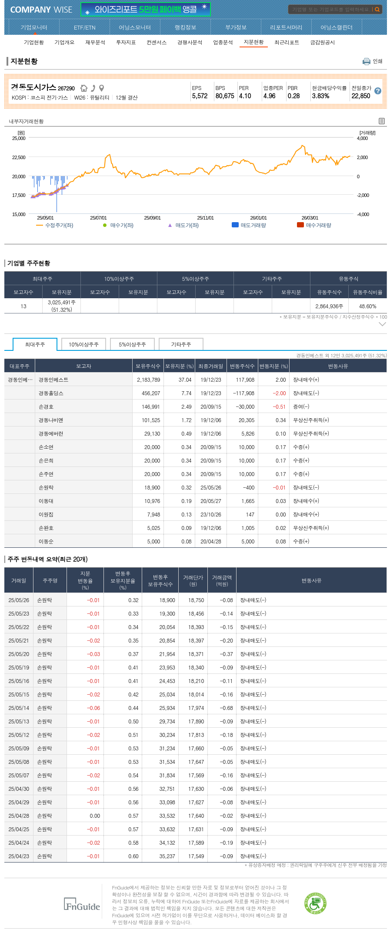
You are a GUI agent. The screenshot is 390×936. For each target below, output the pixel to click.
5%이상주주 (132, 344)
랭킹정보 (186, 27)
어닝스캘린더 (336, 27)
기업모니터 (34, 27)
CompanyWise (41, 10)
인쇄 (373, 60)
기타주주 (181, 344)
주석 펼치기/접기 (383, 324)
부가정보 (236, 27)
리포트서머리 (286, 27)
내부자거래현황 (26, 121)
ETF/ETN (85, 27)
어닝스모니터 (135, 27)
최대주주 (35, 344)
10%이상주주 (84, 344)
